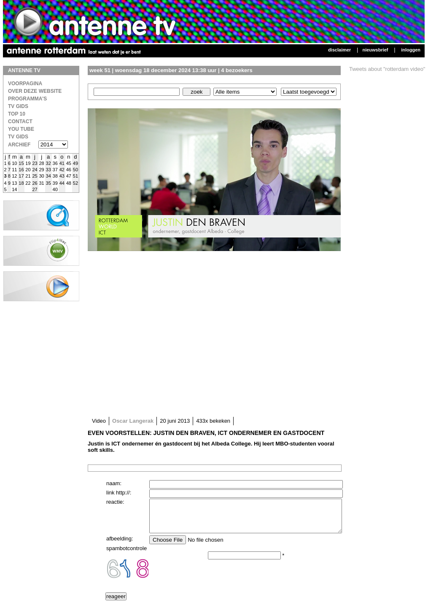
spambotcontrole (126, 554)
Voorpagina (25, 83)
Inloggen (410, 49)
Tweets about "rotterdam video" (387, 69)
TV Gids (18, 106)
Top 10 (16, 114)
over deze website (35, 91)
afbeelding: (119, 545)
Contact (20, 121)
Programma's (27, 99)
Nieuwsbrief (375, 49)
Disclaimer (339, 49)
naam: (113, 483)
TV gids (18, 137)
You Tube (21, 129)
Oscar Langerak (132, 421)
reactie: (115, 502)
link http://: (118, 492)
